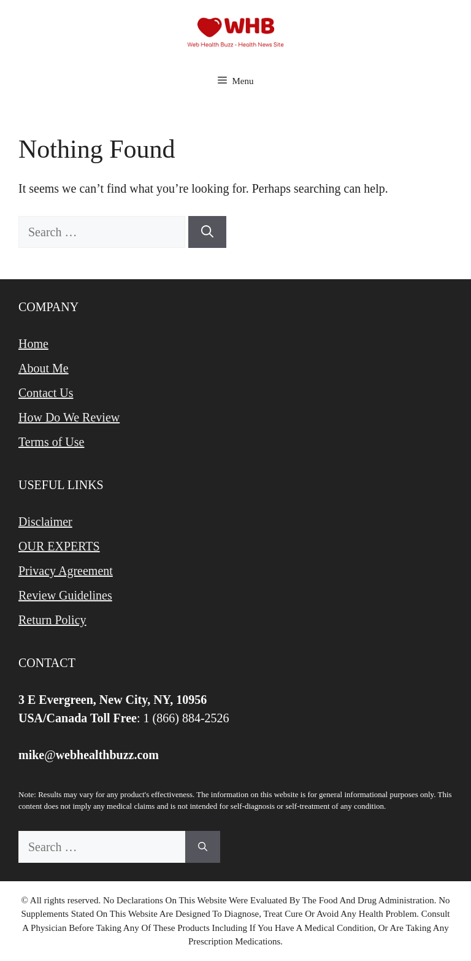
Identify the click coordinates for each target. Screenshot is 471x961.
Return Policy (52, 620)
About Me (43, 368)
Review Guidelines (65, 595)
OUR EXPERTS (59, 546)
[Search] (207, 232)
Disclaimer (45, 521)
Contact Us (45, 392)
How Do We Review (69, 417)
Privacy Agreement (65, 570)
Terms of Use (51, 442)
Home (33, 343)
